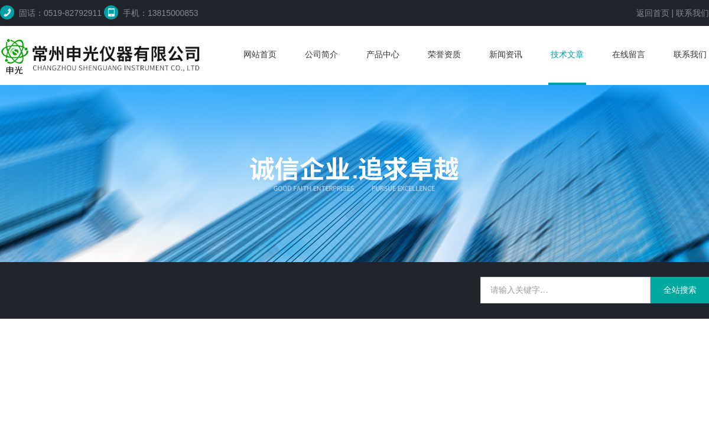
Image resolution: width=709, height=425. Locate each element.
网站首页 (260, 54)
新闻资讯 (505, 54)
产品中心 (382, 54)
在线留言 (628, 54)
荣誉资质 (444, 54)
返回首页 (652, 13)
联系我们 (692, 13)
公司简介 (321, 54)
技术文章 (567, 54)
